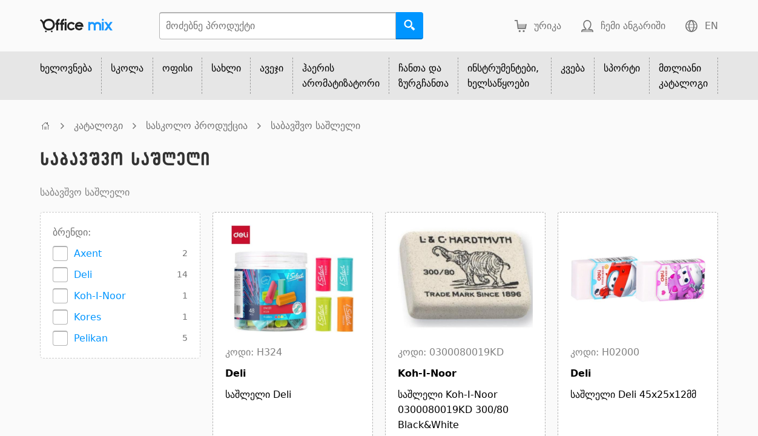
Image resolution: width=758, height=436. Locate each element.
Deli (83, 274)
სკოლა (127, 68)
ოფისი (177, 68)
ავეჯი (271, 68)
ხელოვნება (66, 68)
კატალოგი (98, 125)
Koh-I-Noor (100, 296)
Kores (87, 317)
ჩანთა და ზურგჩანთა (423, 75)
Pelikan (91, 338)
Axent (88, 253)
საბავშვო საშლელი (315, 125)
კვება (573, 68)
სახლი (226, 68)
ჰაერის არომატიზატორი (341, 75)
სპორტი (622, 68)
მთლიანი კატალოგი (683, 75)
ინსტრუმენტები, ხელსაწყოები (503, 75)
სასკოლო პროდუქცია (197, 125)
